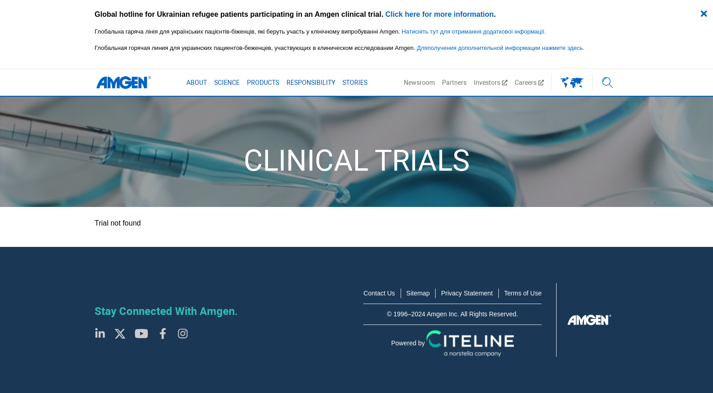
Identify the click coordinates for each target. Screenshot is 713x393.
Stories (354, 82)
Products (263, 82)
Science (227, 82)
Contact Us (379, 293)
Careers (529, 82)
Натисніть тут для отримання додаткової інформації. (474, 31)
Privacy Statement (467, 293)
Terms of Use (523, 293)
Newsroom (419, 82)
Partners (454, 82)
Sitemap (418, 293)
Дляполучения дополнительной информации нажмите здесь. (500, 47)
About (196, 82)
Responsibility (310, 82)
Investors (490, 82)
